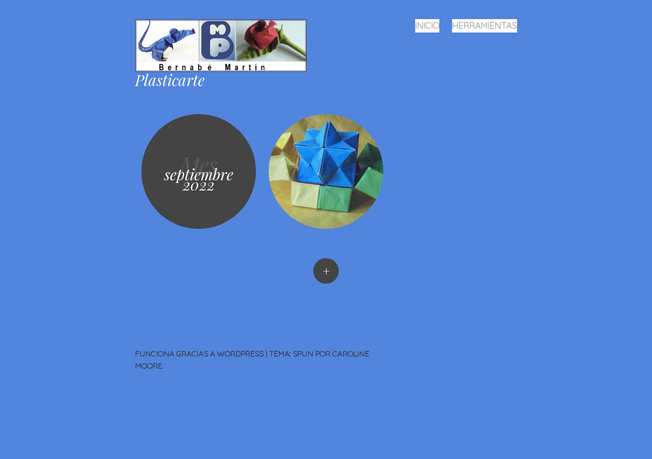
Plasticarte (169, 79)
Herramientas (484, 25)
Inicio (427, 25)
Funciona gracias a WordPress (199, 353)
